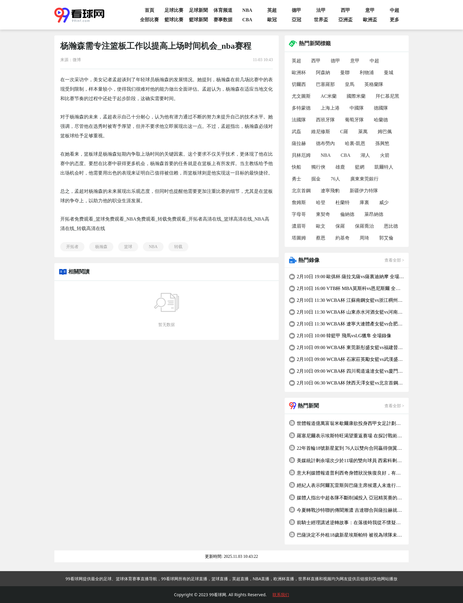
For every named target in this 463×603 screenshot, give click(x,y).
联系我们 (281, 594)
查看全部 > (394, 260)
